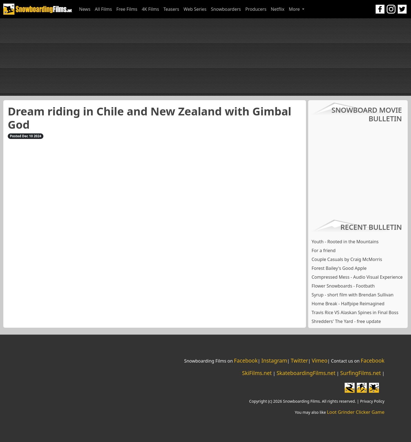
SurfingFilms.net (360, 373)
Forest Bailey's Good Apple (339, 268)
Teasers (171, 9)
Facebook (246, 360)
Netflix (277, 9)
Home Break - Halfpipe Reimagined (347, 304)
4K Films (150, 9)
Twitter (299, 360)
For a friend (323, 250)
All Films (103, 9)
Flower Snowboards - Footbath (343, 286)
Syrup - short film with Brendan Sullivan (352, 295)
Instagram (274, 360)
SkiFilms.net (257, 373)
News (84, 9)
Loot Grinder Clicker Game (355, 412)
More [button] (295, 9)
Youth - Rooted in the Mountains (345, 242)
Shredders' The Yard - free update (346, 321)
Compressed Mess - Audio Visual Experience (357, 277)
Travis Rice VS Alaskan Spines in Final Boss (354, 312)
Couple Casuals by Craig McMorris (346, 259)
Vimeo (320, 360)
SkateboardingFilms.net (305, 373)
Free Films (126, 9)
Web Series (195, 9)
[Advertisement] (205, 57)
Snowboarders (226, 9)
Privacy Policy (372, 401)
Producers (255, 9)
